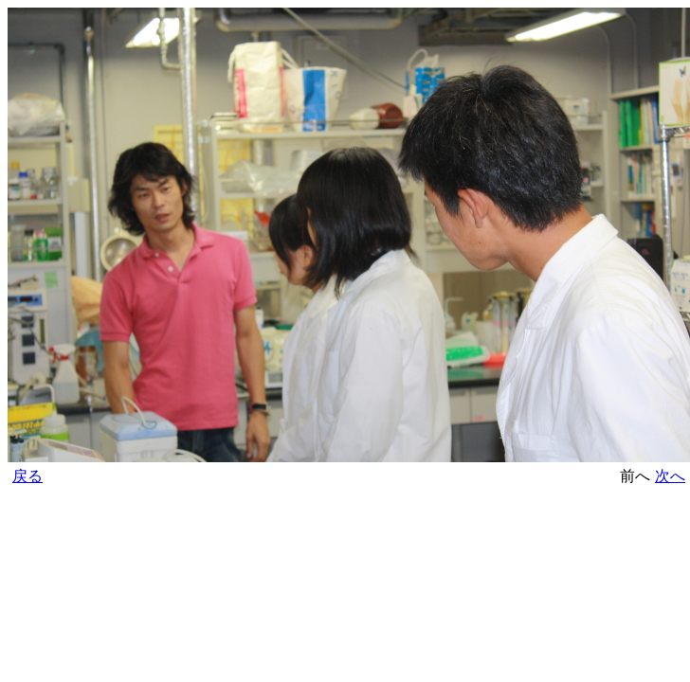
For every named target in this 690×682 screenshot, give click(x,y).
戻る (27, 476)
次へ (670, 476)
